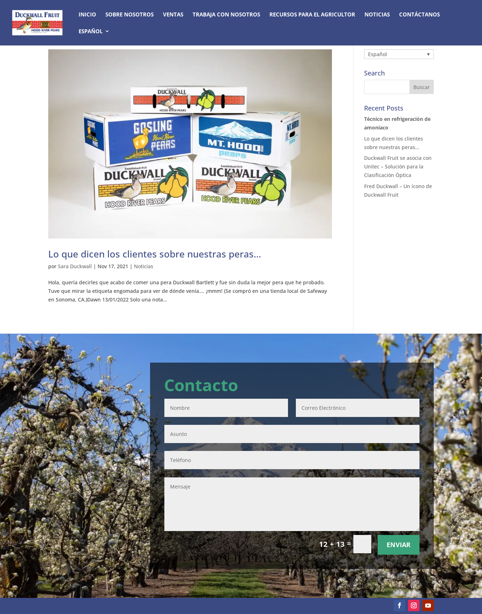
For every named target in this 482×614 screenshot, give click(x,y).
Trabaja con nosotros (226, 15)
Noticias (377, 15)
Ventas (173, 15)
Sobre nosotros (129, 15)
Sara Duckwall (75, 266)
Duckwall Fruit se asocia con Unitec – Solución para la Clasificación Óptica (398, 166)
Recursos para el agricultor (312, 15)
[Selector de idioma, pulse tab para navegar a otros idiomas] (399, 54)
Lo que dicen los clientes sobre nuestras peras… (154, 253)
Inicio (87, 15)
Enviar (399, 544)
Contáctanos (419, 15)
